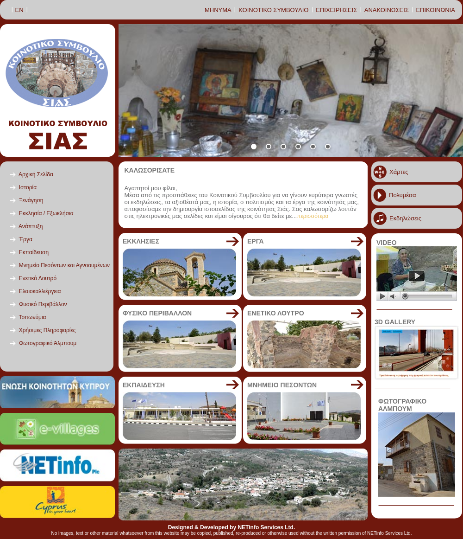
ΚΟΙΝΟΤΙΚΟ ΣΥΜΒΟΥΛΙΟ (273, 9)
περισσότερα (312, 216)
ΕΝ (19, 9)
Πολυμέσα (402, 195)
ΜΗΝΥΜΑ (218, 9)
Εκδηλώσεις (405, 218)
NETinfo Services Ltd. (266, 527)
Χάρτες (398, 171)
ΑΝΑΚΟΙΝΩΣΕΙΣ (386, 9)
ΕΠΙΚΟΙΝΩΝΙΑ (435, 9)
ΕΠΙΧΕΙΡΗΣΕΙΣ (336, 9)
